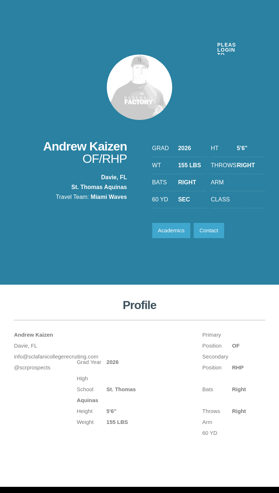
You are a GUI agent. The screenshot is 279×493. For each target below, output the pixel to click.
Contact (208, 230)
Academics (171, 230)
